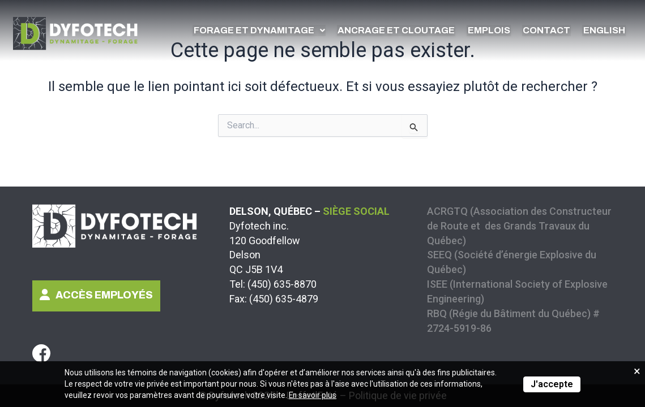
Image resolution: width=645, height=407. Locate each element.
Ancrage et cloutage (405, 30)
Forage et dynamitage (272, 30)
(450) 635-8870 (282, 284)
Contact (550, 30)
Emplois (495, 30)
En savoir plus (313, 395)
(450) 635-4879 (283, 299)
